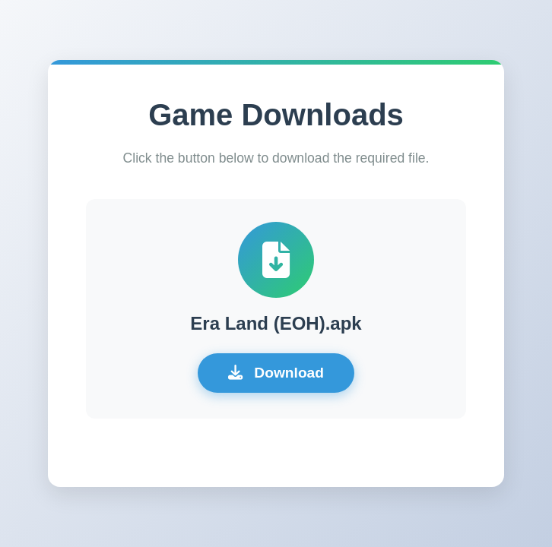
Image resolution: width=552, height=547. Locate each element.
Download (276, 373)
